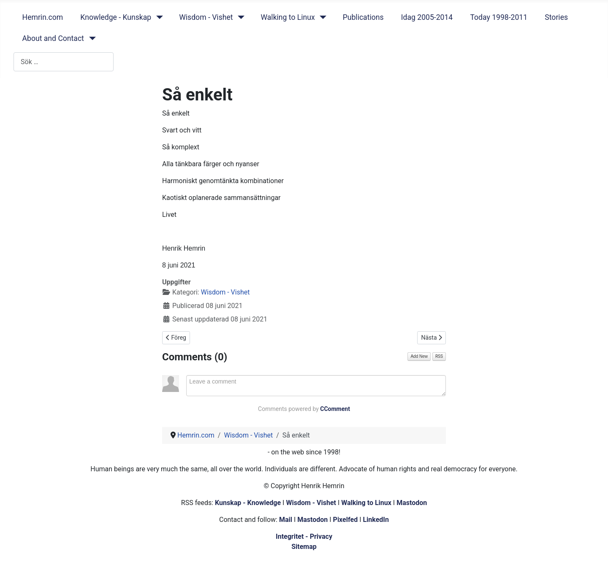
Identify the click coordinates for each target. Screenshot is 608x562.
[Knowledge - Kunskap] (157, 17)
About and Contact (53, 38)
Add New (419, 356)
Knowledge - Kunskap (115, 17)
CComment (335, 408)
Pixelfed (345, 520)
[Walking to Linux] (321, 17)
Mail (285, 520)
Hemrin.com (42, 17)
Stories (556, 17)
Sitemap (304, 547)
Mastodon (411, 503)
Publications (363, 17)
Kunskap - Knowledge (248, 503)
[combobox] (64, 61)
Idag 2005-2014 (427, 17)
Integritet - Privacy (304, 536)
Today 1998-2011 (498, 17)
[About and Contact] (90, 38)
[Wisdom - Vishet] (239, 17)
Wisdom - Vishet (206, 17)
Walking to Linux (288, 17)
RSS (439, 356)
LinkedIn (376, 520)
